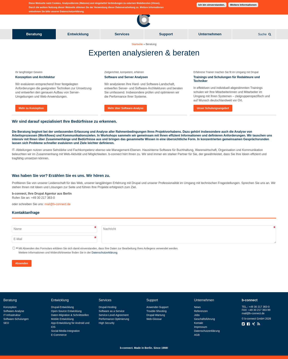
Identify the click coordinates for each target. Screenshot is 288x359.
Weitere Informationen (243, 3)
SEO (6, 322)
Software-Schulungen (16, 318)
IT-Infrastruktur (12, 315)
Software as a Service (111, 311)
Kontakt (198, 322)
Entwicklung (78, 34)
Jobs (197, 315)
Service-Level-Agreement (114, 315)
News (197, 307)
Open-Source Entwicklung (66, 311)
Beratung (34, 34)
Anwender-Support (157, 307)
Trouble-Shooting (156, 311)
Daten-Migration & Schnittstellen (70, 315)
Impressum (200, 326)
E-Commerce (59, 334)
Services (122, 34)
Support (166, 34)
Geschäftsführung (204, 318)
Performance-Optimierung (114, 318)
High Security (106, 322)
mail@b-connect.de (58, 204)
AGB (197, 334)
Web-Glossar (154, 318)
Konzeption (10, 307)
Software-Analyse (13, 311)
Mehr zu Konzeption (31, 108)
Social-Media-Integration (65, 330)
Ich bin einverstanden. (211, 3)
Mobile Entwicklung (62, 318)
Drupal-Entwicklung (62, 307)
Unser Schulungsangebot (213, 108)
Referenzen (201, 311)
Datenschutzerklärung (104, 252)
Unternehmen (209, 34)
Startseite (137, 44)
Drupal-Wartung (155, 315)
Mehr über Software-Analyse (125, 108)
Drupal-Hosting (107, 307)
